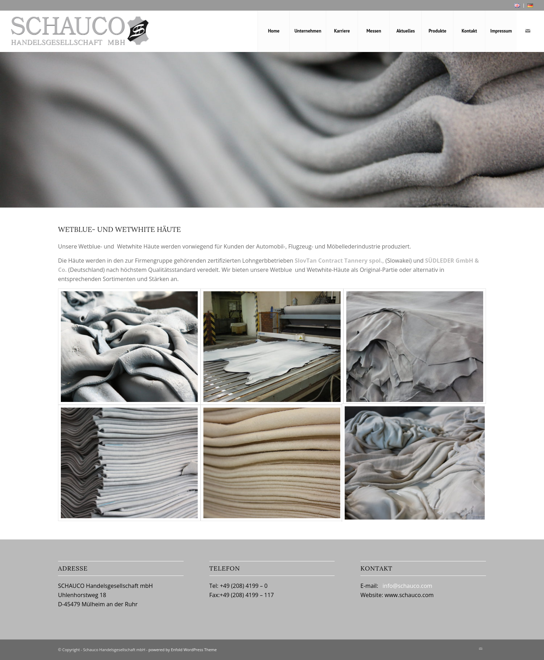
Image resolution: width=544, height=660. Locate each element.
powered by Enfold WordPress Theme (183, 649)
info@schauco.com (408, 586)
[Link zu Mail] (527, 30)
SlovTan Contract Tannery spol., (339, 260)
